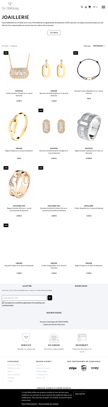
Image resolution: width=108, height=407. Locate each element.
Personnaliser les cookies (48, 404)
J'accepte (80, 394)
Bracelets (11, 378)
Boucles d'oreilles (14, 374)
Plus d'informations (30, 404)
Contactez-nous (42, 374)
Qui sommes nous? (43, 368)
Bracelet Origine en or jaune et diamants (19, 265)
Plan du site (40, 378)
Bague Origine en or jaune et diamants (19, 151)
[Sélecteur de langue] (96, 7)
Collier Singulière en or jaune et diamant (88, 208)
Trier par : (87, 46)
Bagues (10, 371)
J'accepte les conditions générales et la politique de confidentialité (23, 303)
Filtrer (54, 33)
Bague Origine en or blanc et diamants (88, 265)
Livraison (39, 365)
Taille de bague (41, 371)
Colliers (10, 381)
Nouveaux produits (14, 365)
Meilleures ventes (14, 368)
